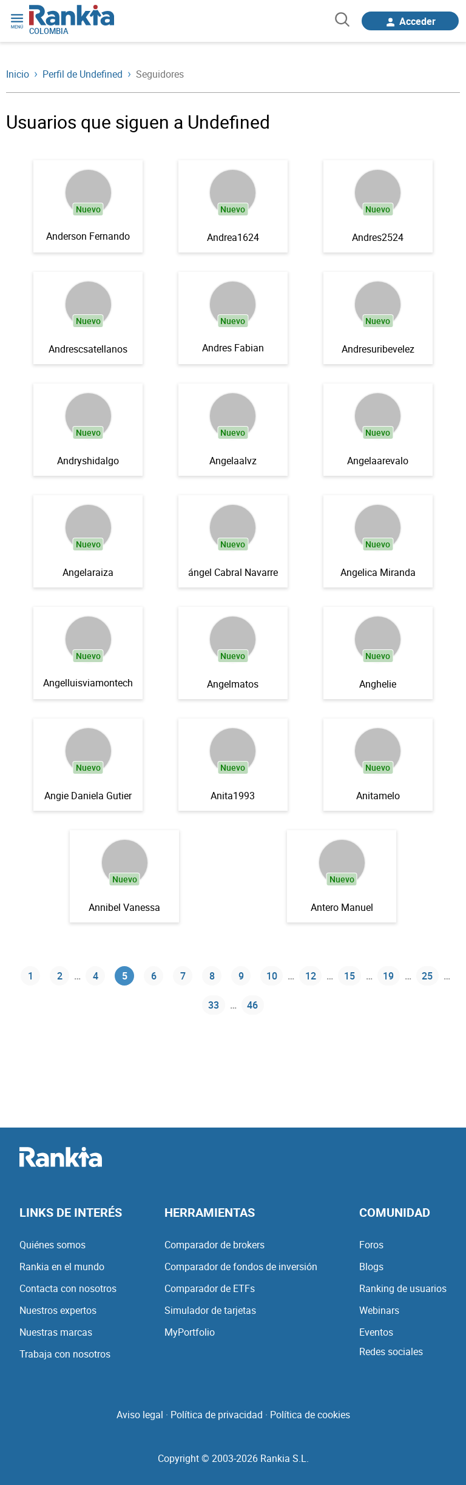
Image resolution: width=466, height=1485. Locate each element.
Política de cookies (310, 1414)
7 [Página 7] (183, 976)
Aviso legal (139, 1414)
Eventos (376, 1332)
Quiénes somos (52, 1244)
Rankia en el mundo (61, 1266)
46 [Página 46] (252, 1005)
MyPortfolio (189, 1332)
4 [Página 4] (95, 976)
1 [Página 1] (30, 976)
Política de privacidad (217, 1414)
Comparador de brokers (214, 1244)
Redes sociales (391, 1351)
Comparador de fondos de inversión (240, 1266)
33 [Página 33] (213, 1005)
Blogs (371, 1266)
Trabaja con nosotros (64, 1354)
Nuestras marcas (55, 1332)
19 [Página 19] (388, 976)
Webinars (379, 1310)
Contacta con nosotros (67, 1288)
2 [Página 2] (59, 976)
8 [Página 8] (212, 976)
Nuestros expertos (57, 1310)
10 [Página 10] (271, 976)
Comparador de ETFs (209, 1288)
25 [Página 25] (427, 976)
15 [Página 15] (349, 976)
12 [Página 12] (310, 976)
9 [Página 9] (241, 976)
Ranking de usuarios (403, 1288)
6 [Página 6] (154, 976)
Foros (371, 1244)
